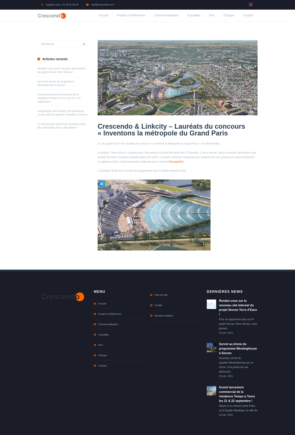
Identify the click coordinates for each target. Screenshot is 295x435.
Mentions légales (164, 315)
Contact (248, 15)
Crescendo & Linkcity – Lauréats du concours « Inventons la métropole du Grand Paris (171, 129)
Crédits (158, 305)
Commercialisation (166, 15)
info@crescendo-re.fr (102, 4)
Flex (212, 15)
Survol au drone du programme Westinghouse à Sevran (238, 348)
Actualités (193, 15)
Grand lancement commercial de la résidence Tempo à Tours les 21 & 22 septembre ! (59, 98)
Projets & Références (131, 15)
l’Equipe (229, 15)
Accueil (103, 15)
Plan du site (161, 295)
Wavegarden (176, 161)
